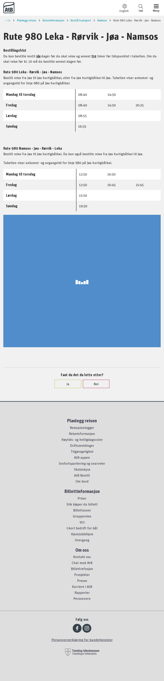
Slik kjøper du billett (82, 504)
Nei (94, 384)
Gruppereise (82, 516)
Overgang (82, 540)
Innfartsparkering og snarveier (82, 463)
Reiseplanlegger (82, 427)
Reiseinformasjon (82, 433)
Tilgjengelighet (82, 451)
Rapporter (82, 592)
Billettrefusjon (82, 568)
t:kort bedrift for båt (82, 528)
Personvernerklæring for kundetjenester (82, 640)
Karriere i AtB (82, 586)
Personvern (82, 598)
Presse (82, 580)
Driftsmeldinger (82, 445)
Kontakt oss (82, 557)
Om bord (82, 481)
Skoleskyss (82, 469)
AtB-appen (82, 457)
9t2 (82, 522)
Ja (65, 384)
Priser (82, 498)
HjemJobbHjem (82, 534)
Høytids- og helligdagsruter (82, 439)
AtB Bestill (82, 475)
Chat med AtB (82, 562)
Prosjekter (82, 574)
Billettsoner (82, 510)
